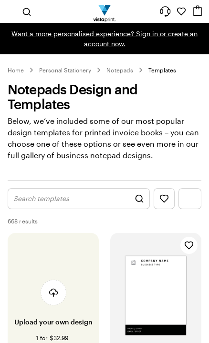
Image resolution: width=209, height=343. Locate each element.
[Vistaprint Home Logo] (105, 11)
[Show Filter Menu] (189, 198)
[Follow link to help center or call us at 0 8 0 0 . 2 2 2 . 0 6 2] (165, 11)
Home (16, 70)
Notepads (119, 70)
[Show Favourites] (164, 198)
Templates (162, 70)
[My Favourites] (181, 11)
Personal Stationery (65, 70)
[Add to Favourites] (189, 245)
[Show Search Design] (79, 198)
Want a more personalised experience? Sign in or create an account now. (104, 39)
